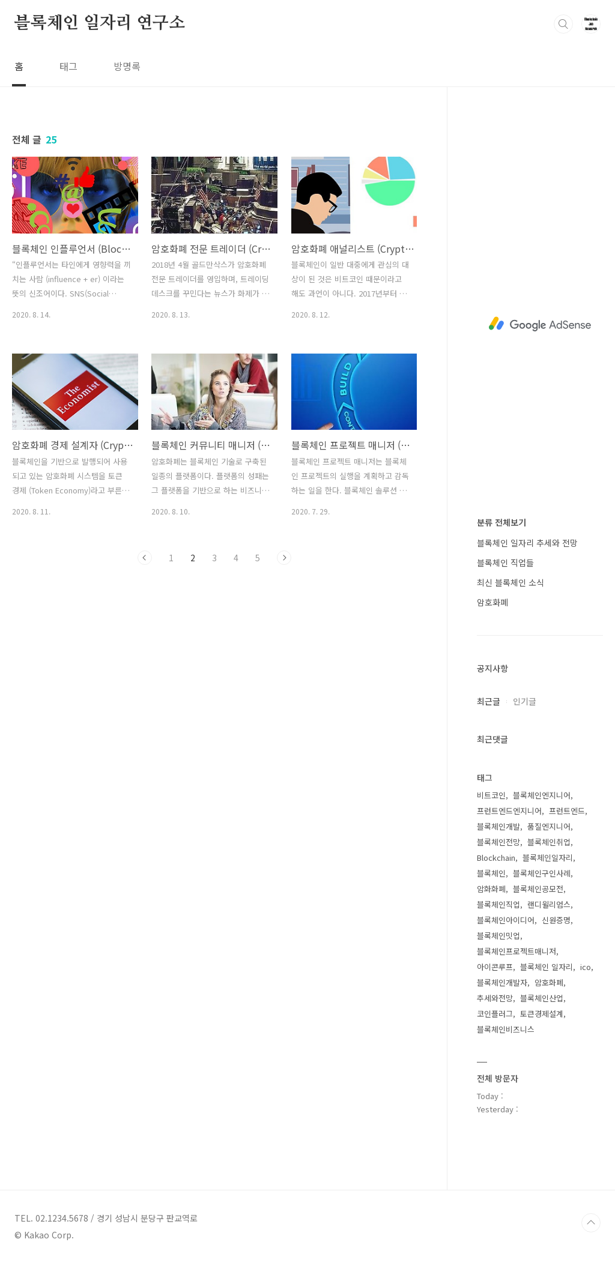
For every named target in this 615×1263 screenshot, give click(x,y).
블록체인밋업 (498, 935)
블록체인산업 (541, 998)
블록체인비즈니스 (506, 1029)
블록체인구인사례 (542, 873)
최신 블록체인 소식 (510, 582)
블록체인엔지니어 (542, 795)
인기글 (524, 701)
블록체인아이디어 (506, 920)
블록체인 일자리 (546, 966)
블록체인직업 (498, 904)
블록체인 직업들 (505, 562)
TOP (591, 1222)
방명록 (127, 66)
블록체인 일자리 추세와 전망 (527, 543)
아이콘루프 (495, 966)
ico (585, 966)
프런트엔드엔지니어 (509, 810)
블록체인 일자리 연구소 (99, 23)
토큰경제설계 (541, 1013)
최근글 (488, 701)
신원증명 (556, 920)
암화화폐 (491, 888)
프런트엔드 (567, 810)
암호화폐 (492, 602)
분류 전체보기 (501, 522)
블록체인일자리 (548, 857)
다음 (284, 557)
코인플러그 (495, 1013)
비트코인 (491, 795)
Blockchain (496, 857)
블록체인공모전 (538, 888)
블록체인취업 (549, 842)
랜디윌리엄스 (549, 904)
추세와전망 (495, 998)
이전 (145, 557)
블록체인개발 (498, 826)
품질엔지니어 (549, 826)
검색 (563, 24)
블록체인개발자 (502, 982)
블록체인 (491, 873)
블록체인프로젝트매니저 (516, 951)
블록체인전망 (498, 842)
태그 (68, 66)
